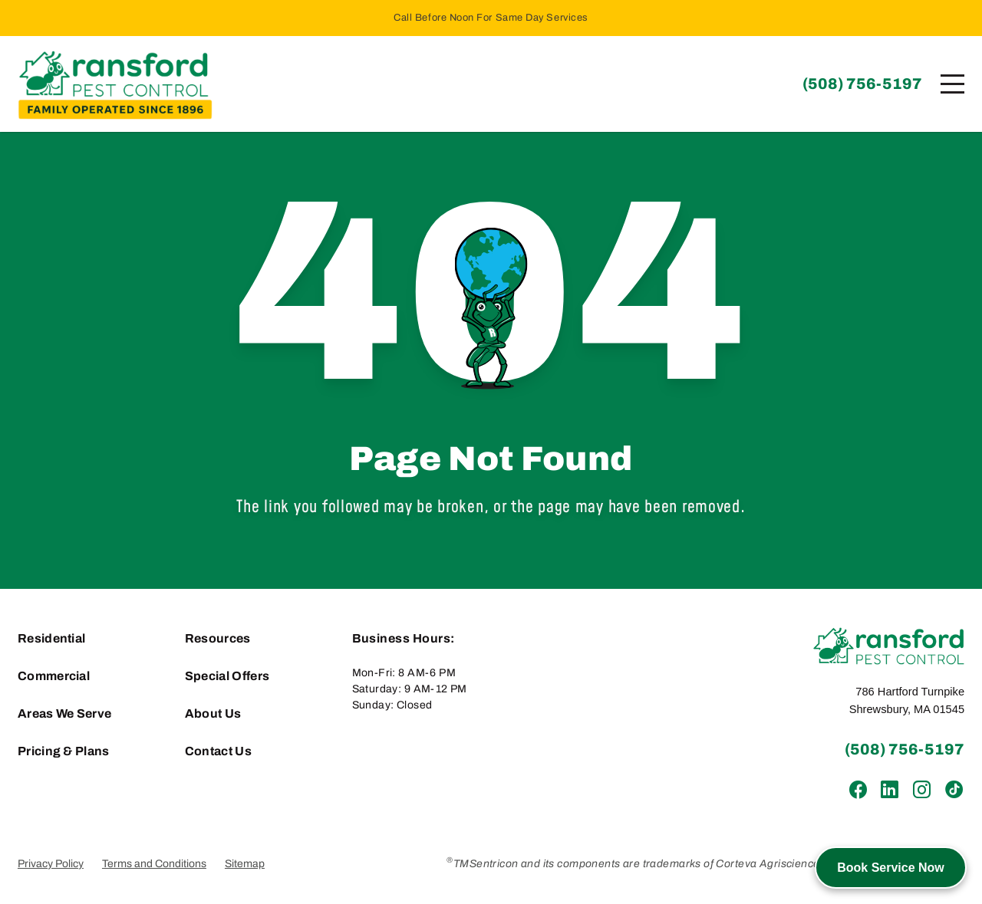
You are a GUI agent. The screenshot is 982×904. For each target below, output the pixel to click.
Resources (218, 638)
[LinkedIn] (889, 790)
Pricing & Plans (64, 751)
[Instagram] (921, 790)
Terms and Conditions (154, 863)
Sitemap (245, 863)
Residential (52, 638)
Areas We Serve (64, 713)
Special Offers (227, 675)
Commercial (54, 675)
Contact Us (218, 751)
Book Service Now (890, 867)
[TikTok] (953, 790)
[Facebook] (858, 790)
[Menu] (952, 84)
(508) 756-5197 (862, 83)
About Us (213, 713)
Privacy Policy (51, 863)
